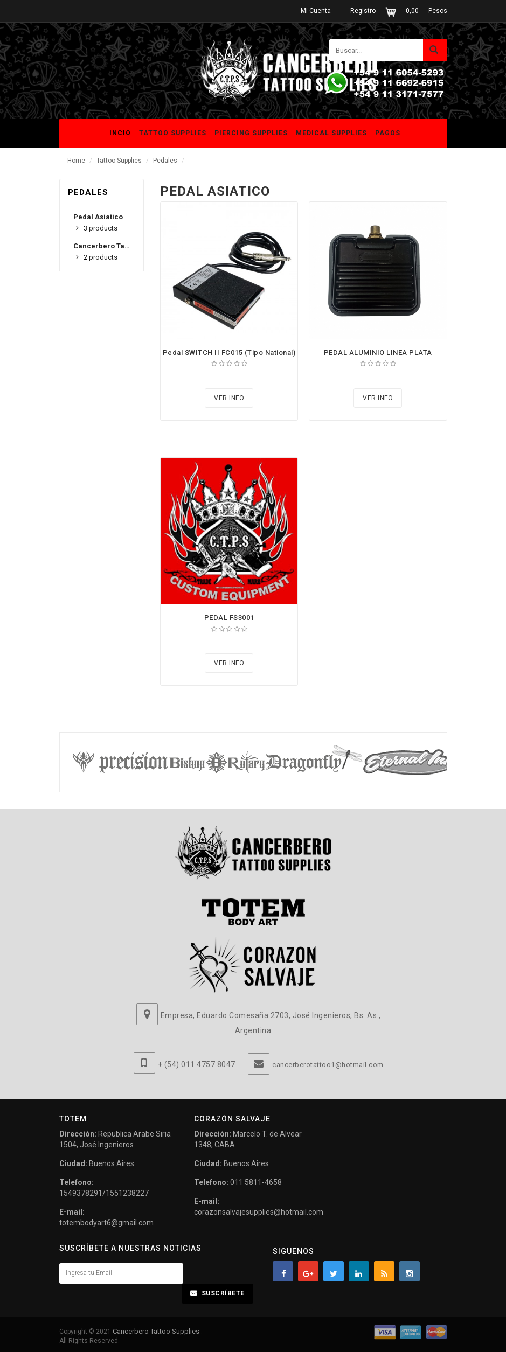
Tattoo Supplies (119, 160)
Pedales (165, 160)
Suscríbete (223, 1293)
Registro (363, 11)
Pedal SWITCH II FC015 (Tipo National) (229, 353)
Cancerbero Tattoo (105, 246)
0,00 (412, 11)
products (100, 228)
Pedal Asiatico (98, 217)
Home (76, 160)
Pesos (437, 11)
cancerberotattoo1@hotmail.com (328, 1065)
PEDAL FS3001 (229, 618)
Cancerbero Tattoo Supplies (157, 1331)
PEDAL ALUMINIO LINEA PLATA (378, 353)
